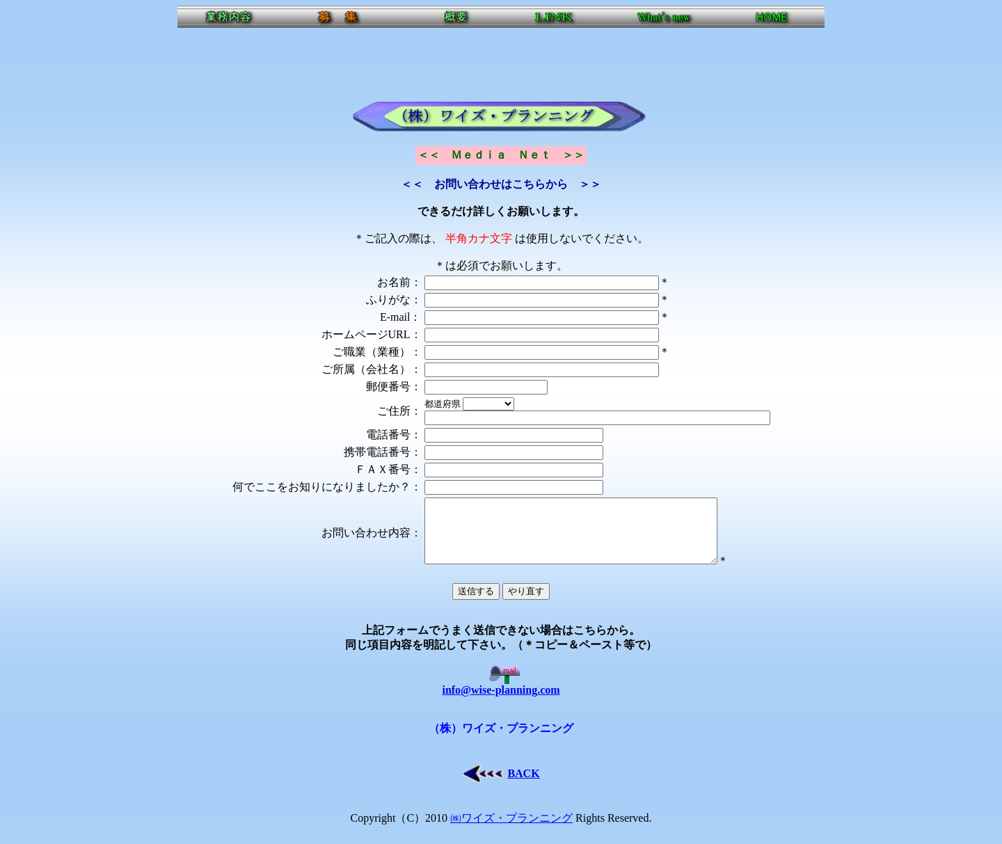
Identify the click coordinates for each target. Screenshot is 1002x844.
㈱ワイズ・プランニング (511, 830)
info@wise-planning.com (500, 697)
